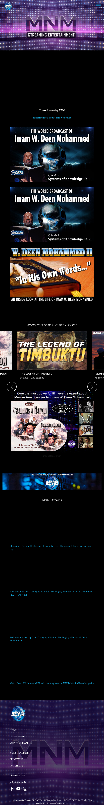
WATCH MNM (17, 765)
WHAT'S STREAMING (21, 742)
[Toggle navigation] (98, 5)
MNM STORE (16, 759)
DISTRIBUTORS (18, 781)
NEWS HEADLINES (20, 752)
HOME (13, 730)
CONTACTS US (17, 775)
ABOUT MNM (17, 736)
